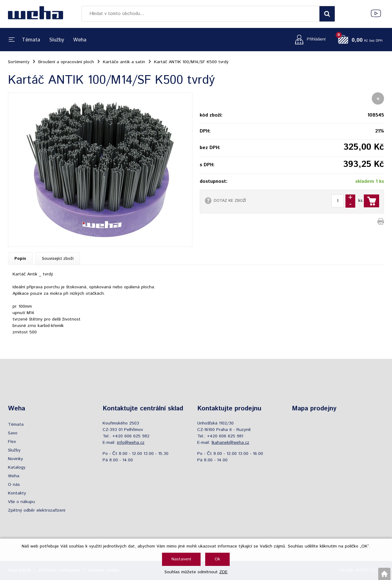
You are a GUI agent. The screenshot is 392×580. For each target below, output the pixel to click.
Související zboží (58, 258)
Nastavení (181, 559)
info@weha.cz (131, 443)
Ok (217, 559)
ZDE (223, 572)
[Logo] (35, 13)
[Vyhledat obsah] (327, 13)
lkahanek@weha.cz (230, 443)
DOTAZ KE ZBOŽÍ (230, 200)
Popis (20, 258)
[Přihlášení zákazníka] (309, 39)
